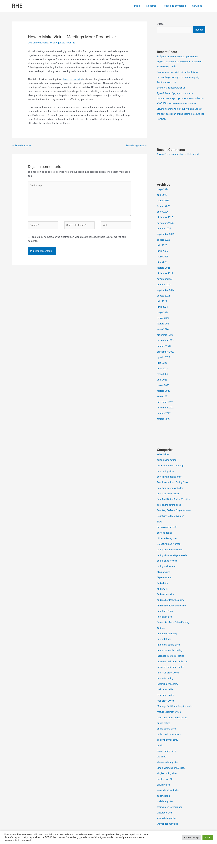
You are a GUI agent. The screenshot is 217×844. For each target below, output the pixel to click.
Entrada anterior (22, 145)
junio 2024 (162, 302)
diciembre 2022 (165, 394)
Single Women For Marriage (172, 751)
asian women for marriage (171, 457)
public (160, 730)
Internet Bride (164, 626)
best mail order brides (168, 484)
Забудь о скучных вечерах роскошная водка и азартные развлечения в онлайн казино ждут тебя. (180, 61)
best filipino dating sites (170, 468)
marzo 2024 (163, 313)
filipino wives (164, 561)
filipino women (165, 566)
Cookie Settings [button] (191, 837)
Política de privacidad (176, 5)
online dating (164, 708)
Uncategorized (58, 42)
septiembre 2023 (166, 345)
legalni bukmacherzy (168, 670)
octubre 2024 (164, 280)
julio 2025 (162, 242)
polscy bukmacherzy (168, 724)
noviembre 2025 (165, 220)
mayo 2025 (163, 253)
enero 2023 (163, 389)
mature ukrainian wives (169, 697)
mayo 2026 (163, 187)
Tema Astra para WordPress (137, 829)
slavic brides (163, 768)
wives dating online (167, 800)
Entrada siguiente (136, 145)
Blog (159, 512)
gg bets (161, 615)
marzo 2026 (163, 198)
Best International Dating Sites (173, 473)
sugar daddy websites (168, 773)
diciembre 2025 (165, 215)
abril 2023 (162, 372)
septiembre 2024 (166, 285)
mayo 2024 (163, 307)
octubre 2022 (164, 405)
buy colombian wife (167, 517)
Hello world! (194, 152)
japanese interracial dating (171, 642)
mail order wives (166, 686)
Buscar (160, 23)
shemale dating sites (168, 746)
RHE (17, 5)
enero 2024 (163, 324)
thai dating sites (165, 784)
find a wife (162, 577)
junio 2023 (162, 362)
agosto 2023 (164, 351)
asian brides (163, 446)
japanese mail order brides (171, 653)
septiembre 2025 (166, 231)
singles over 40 (165, 762)
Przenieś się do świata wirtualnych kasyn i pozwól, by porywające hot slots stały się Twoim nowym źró (179, 76)
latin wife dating (165, 664)
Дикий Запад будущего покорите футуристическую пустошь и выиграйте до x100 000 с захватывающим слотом (181, 97)
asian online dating (167, 452)
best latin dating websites (170, 479)
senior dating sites (167, 735)
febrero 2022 (164, 411)
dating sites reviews (167, 550)
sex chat (161, 740)
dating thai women (167, 555)
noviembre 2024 (165, 274)
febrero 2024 (164, 318)
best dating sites (166, 462)
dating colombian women (170, 539)
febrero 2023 (164, 383)
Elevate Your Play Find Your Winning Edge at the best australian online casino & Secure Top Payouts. (180, 112)
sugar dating (163, 779)
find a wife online (166, 582)
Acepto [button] (207, 837)
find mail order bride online (171, 588)
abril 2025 (162, 258)
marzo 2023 (163, 378)
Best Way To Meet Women (171, 506)
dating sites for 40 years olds (172, 544)
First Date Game (165, 599)
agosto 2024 (164, 291)
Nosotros (155, 5)
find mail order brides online (172, 593)
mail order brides (166, 680)
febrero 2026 (164, 204)
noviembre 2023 (165, 334)
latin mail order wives (168, 659)
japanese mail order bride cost (173, 648)
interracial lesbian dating (170, 637)
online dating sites (167, 713)
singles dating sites (167, 757)
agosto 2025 (164, 236)
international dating (167, 621)
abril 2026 (162, 193)
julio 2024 (162, 296)
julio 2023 (162, 356)
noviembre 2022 (165, 400)
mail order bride (165, 675)
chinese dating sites (167, 528)
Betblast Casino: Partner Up (172, 87)
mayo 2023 (163, 367)
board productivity (72, 79)
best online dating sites (169, 495)
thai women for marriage (170, 789)
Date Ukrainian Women (169, 533)
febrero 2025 (164, 263)
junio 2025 (162, 247)
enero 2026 (163, 209)
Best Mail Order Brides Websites (174, 490)
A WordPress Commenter (170, 152)
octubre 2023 (164, 340)
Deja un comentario (38, 42)
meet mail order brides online (172, 702)
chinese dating (165, 522)
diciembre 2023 (165, 329)
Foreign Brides (164, 604)
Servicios (198, 5)
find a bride (163, 571)
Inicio (143, 5)
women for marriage (168, 806)
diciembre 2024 (165, 269)
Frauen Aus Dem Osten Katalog (174, 610)
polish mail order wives (169, 719)
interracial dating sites (169, 631)
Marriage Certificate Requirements (175, 691)
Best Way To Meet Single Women (174, 501)
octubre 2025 (164, 225)
